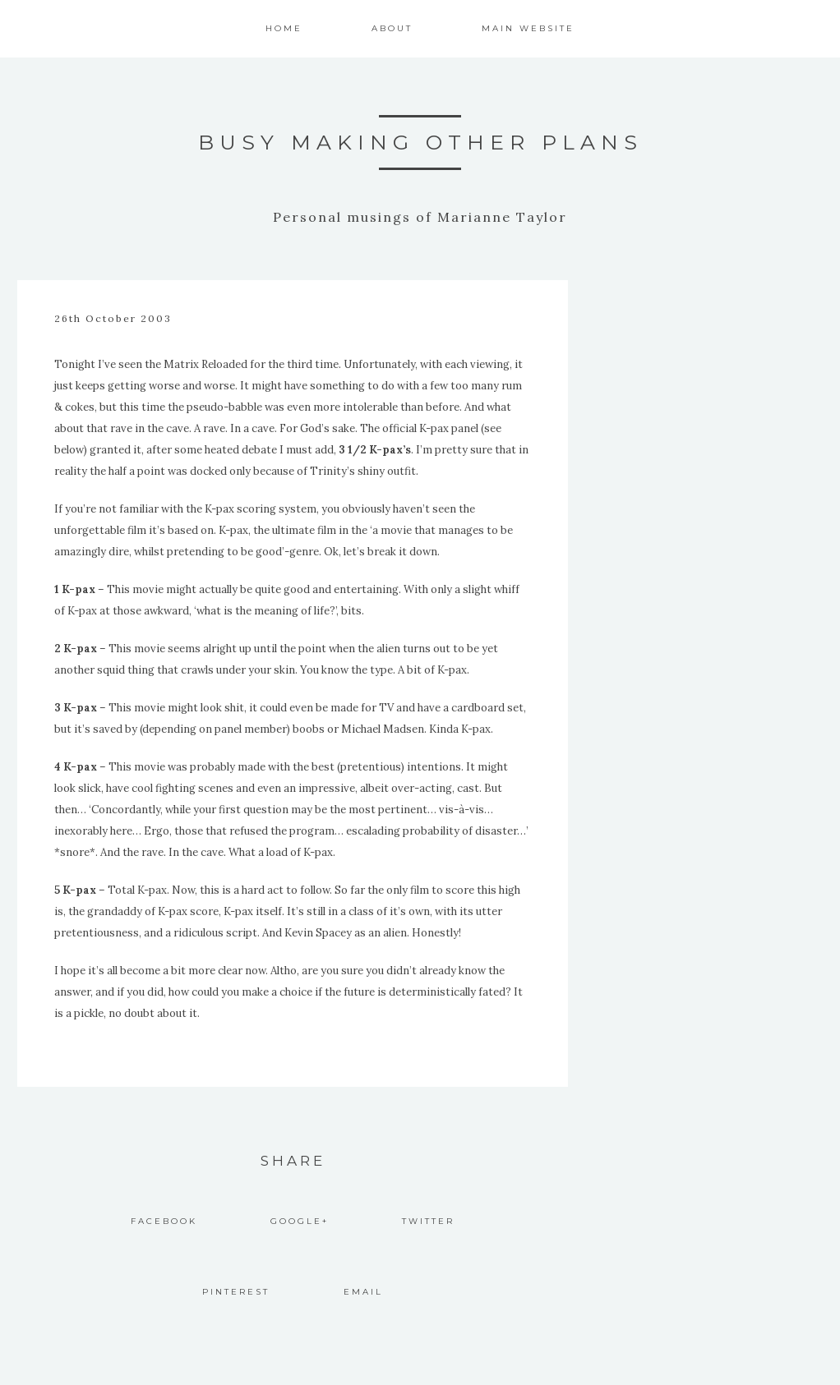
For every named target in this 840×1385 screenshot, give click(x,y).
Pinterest (236, 1291)
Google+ (299, 1221)
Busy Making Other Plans (420, 142)
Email (363, 1291)
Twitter (428, 1221)
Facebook (164, 1221)
